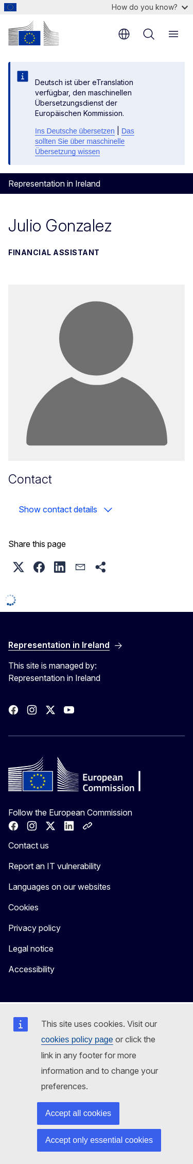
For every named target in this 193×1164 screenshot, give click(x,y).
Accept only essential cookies (99, 1140)
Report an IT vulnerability (54, 866)
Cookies (23, 907)
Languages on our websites (59, 887)
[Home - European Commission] (33, 33)
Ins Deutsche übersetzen (75, 131)
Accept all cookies (78, 1113)
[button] (18, 567)
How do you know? (150, 7)
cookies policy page (77, 1039)
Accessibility (31, 969)
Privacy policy (34, 928)
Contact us (28, 845)
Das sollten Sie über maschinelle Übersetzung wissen (84, 141)
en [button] (124, 34)
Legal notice (31, 948)
